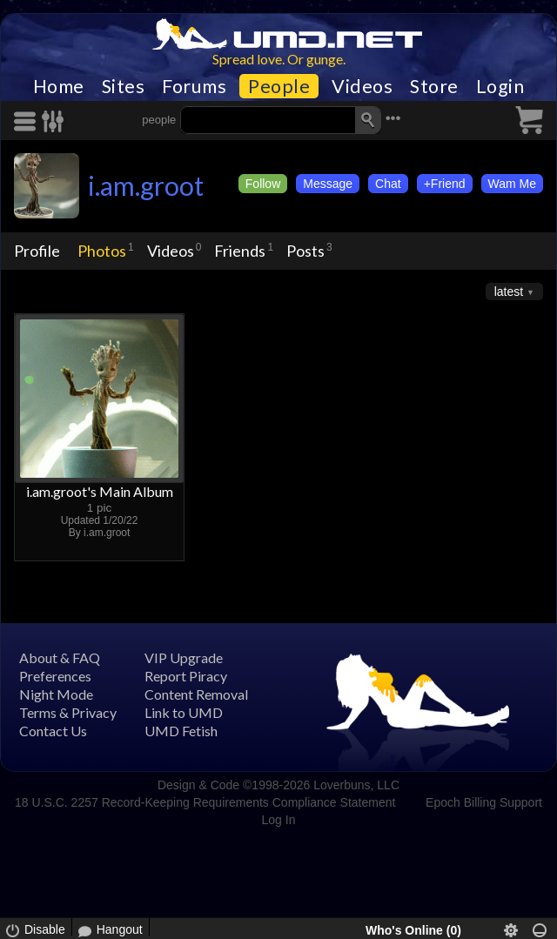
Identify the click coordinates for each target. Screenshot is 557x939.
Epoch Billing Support (484, 802)
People (279, 86)
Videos (362, 86)
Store (434, 86)
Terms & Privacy (68, 712)
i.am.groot (146, 185)
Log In (279, 820)
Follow (262, 184)
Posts (305, 250)
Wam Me (512, 184)
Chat (388, 184)
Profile (37, 250)
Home (58, 86)
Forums (194, 86)
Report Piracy (185, 675)
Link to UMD (183, 712)
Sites (123, 86)
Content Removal (196, 694)
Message (327, 184)
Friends (239, 250)
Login (500, 86)
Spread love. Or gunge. (279, 58)
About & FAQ (59, 657)
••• (393, 118)
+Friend (445, 184)
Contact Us (53, 730)
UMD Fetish (181, 730)
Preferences (55, 675)
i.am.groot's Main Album (99, 491)
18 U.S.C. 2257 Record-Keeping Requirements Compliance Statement (205, 802)
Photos (101, 250)
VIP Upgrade (183, 657)
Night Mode (56, 694)
